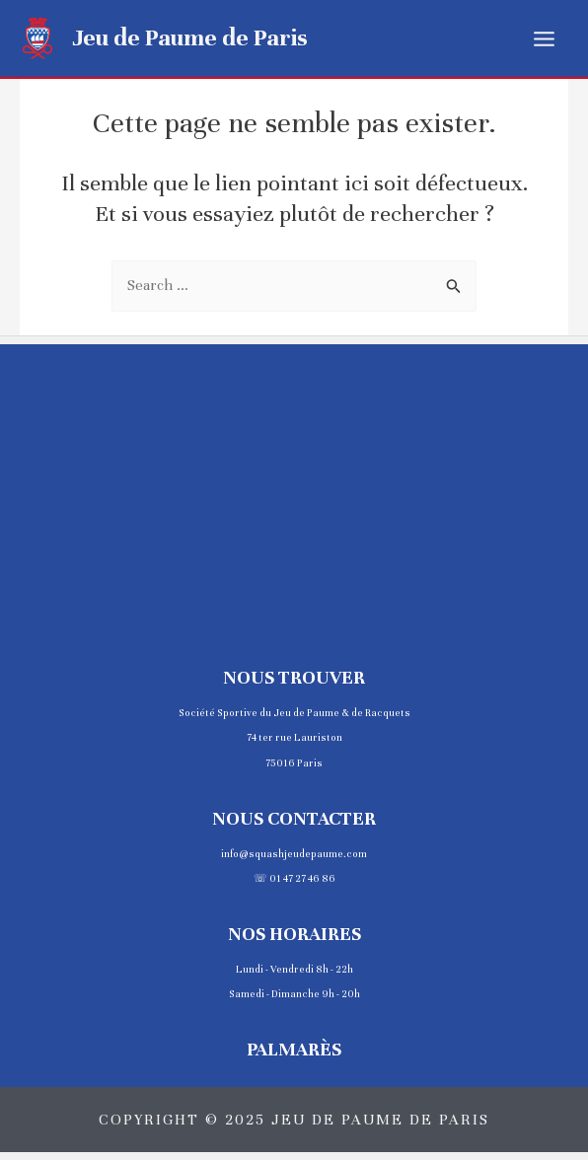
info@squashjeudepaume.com (294, 853)
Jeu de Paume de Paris (190, 37)
